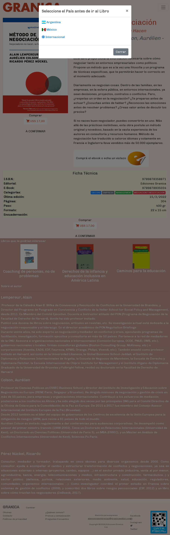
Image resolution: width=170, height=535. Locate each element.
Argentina (51, 22)
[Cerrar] (127, 10)
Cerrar (121, 52)
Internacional (53, 37)
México (49, 29)
